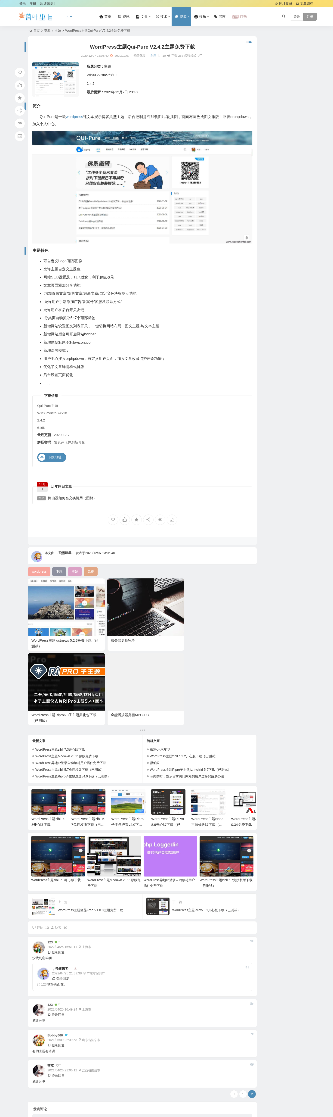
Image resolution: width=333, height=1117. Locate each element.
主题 (58, 30)
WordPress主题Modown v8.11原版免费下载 (66, 647)
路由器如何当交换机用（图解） (69, 482)
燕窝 (50, 951)
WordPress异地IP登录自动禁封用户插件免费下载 (70, 653)
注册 (33, 3)
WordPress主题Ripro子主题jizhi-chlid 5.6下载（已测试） (176, 660)
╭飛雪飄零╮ (65, 540)
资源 (47, 30)
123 (43, 870)
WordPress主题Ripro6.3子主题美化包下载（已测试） (153, 611)
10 (147, 57)
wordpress (77, 118)
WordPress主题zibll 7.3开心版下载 (60, 640)
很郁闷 (140, 653)
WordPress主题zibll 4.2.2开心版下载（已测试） (170, 647)
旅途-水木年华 (146, 640)
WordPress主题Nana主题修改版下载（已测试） (207, 715)
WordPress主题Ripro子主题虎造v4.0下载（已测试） (73, 667)
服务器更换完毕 (94, 606)
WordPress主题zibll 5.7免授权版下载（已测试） (69, 660)
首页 (36, 30)
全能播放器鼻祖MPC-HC (203, 606)
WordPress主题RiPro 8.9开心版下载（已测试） (167, 715)
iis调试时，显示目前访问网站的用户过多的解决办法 (173, 667)
